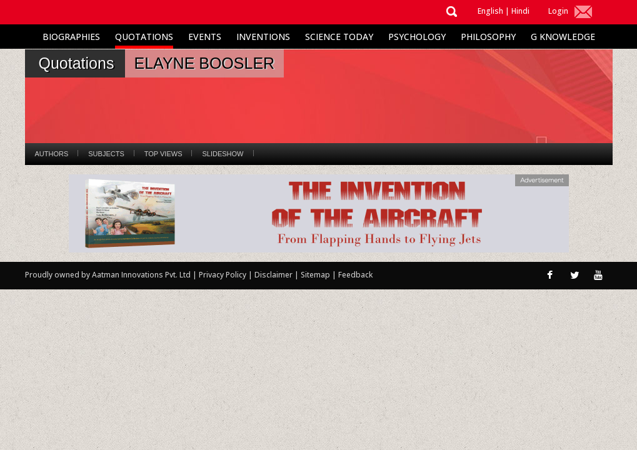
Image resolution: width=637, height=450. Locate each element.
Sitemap (316, 274)
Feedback (355, 274)
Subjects (106, 154)
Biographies (71, 36)
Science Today (339, 36)
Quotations (144, 36)
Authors (52, 154)
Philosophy (488, 36)
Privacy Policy (223, 274)
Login (558, 11)
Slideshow (222, 154)
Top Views (163, 154)
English (490, 11)
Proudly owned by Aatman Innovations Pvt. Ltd (108, 274)
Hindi (520, 11)
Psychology (417, 36)
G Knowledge (563, 36)
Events (204, 36)
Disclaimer (273, 274)
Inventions (263, 36)
